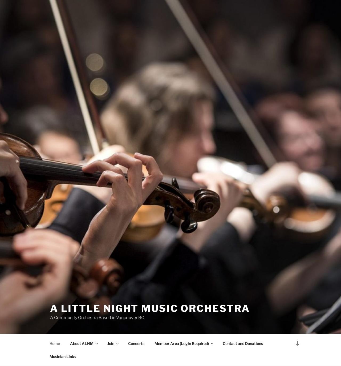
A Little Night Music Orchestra (150, 308)
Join (113, 343)
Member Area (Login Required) (184, 343)
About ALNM (84, 343)
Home (55, 343)
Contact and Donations (243, 343)
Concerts (136, 343)
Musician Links (63, 356)
